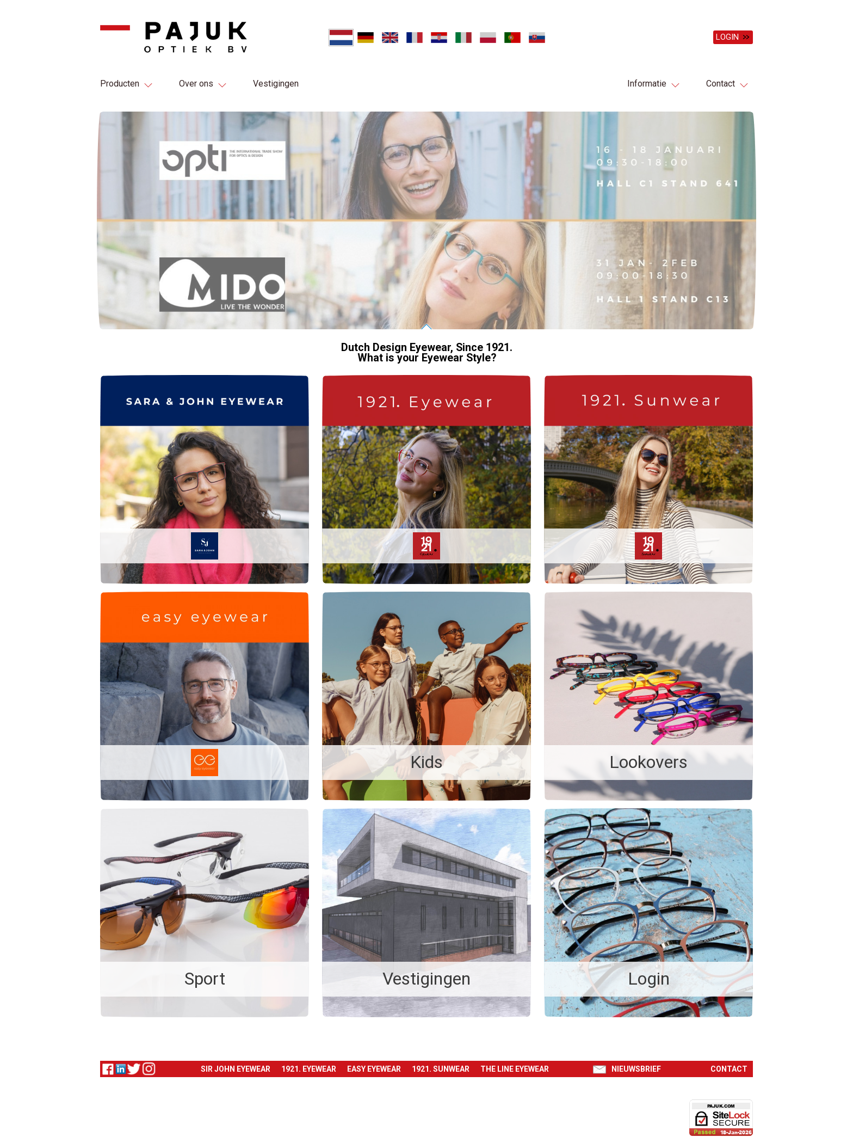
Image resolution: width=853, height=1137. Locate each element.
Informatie (646, 83)
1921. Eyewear (308, 1063)
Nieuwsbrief (636, 1063)
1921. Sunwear (440, 1063)
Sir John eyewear (235, 1063)
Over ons (196, 83)
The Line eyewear (514, 1063)
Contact (720, 83)
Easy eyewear (374, 1063)
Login (727, 37)
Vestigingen (276, 83)
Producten (119, 83)
